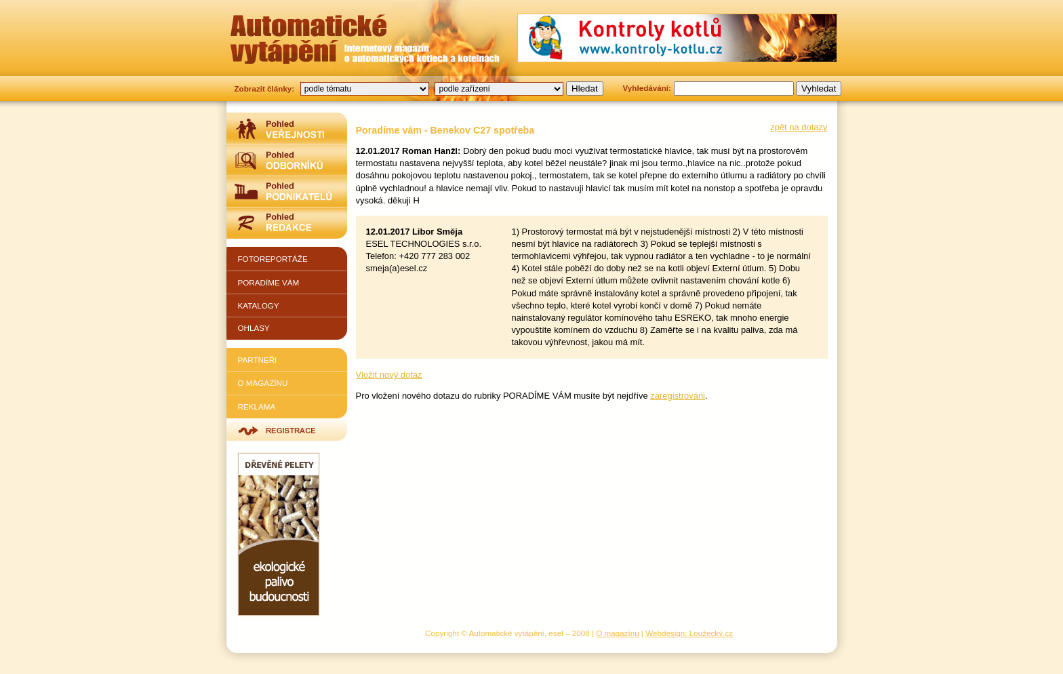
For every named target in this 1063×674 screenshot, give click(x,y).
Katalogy (258, 305)
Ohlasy (254, 327)
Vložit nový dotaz (389, 375)
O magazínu (263, 382)
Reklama (257, 406)
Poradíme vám (269, 282)
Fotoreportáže (273, 258)
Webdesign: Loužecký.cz (689, 633)
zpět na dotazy (798, 127)
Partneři (257, 359)
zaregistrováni (677, 396)
